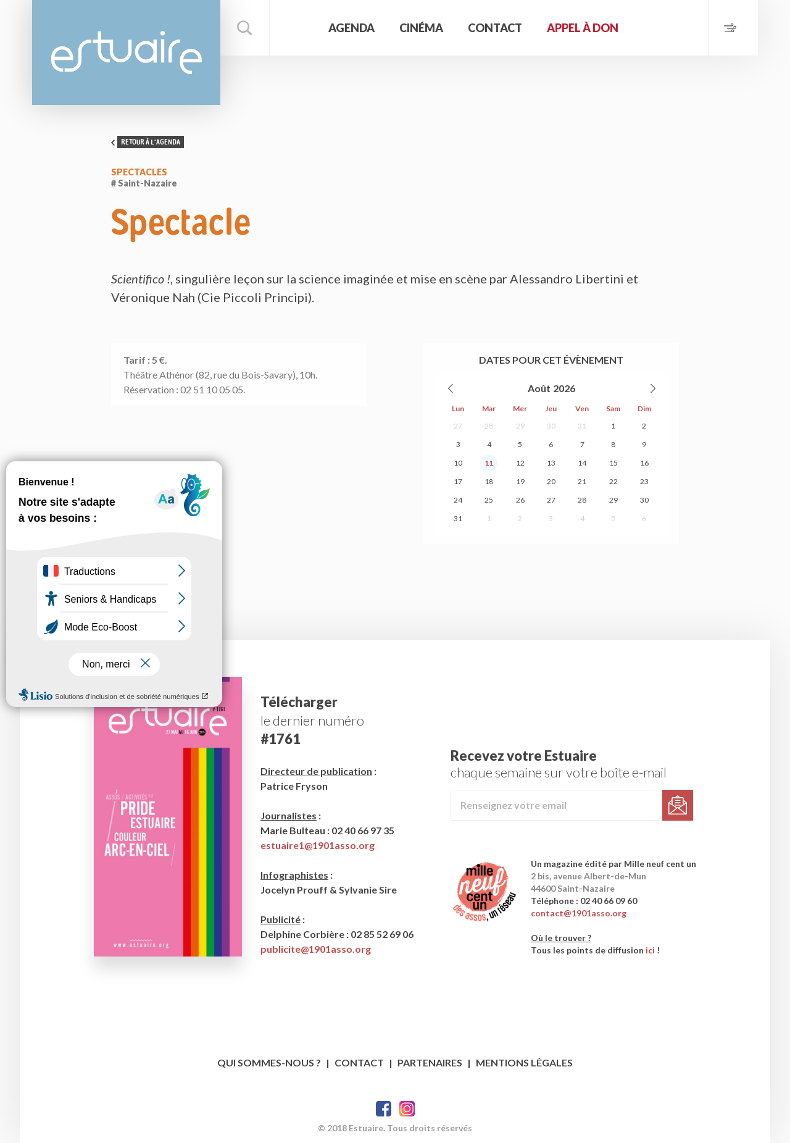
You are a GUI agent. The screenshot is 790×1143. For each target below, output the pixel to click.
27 (458, 425)
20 (551, 481)
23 (644, 481)
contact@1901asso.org (578, 913)
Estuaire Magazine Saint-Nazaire (126, 52)
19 (520, 481)
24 (458, 500)
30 (551, 425)
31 (582, 425)
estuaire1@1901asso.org (317, 845)
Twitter (407, 1108)
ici (650, 950)
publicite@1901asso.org (315, 949)
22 (613, 481)
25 (488, 500)
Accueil (297, 28)
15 (613, 462)
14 (582, 462)
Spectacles (139, 172)
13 (551, 462)
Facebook (383, 1108)
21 (582, 481)
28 (488, 425)
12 (520, 462)
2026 (564, 388)
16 (644, 462)
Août (539, 388)
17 (458, 481)
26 (520, 500)
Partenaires (429, 1062)
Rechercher (245, 28)
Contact (495, 28)
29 (520, 425)
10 (458, 462)
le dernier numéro (312, 720)
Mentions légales (524, 1062)
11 (488, 462)
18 (488, 481)
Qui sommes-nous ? (269, 1062)
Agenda (351, 28)
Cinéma (421, 28)
